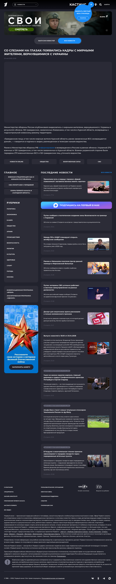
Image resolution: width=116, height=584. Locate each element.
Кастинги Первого (10, 505)
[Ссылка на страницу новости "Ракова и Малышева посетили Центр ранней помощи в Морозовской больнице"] (76, 268)
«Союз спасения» (95, 531)
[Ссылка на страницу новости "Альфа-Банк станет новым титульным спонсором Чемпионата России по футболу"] (76, 421)
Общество (44, 161)
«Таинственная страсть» (51, 534)
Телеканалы (61, 556)
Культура (11, 254)
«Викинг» (12, 534)
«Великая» (28, 534)
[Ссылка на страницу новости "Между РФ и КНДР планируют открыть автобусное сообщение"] (76, 244)
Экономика (12, 214)
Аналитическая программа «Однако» (19, 297)
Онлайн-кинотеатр (10, 496)
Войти (107, 4)
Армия (9, 231)
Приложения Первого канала (14, 501)
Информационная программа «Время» (20, 291)
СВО (99, 161)
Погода (10, 271)
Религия (10, 248)
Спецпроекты (8, 492)
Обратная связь (46, 492)
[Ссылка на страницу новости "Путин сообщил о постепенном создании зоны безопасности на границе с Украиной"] (76, 221)
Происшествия (13, 237)
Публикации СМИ (47, 505)
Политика (11, 209)
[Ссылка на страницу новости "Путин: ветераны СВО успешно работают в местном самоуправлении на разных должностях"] (76, 293)
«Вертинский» (37, 534)
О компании (8, 487)
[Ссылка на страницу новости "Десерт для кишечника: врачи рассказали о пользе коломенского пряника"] (76, 318)
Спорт (9, 265)
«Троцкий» (20, 534)
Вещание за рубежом (102, 488)
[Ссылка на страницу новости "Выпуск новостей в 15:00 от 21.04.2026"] (76, 348)
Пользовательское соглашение (52, 487)
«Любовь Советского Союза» (77, 531)
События (44, 501)
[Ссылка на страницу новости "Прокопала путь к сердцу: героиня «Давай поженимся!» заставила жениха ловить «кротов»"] (76, 187)
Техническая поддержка (49, 496)
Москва (10, 277)
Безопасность (13, 243)
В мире (10, 220)
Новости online (16, 161)
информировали (47, 148)
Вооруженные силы (71, 161)
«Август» (63, 531)
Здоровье (11, 260)
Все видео (7, 510)
